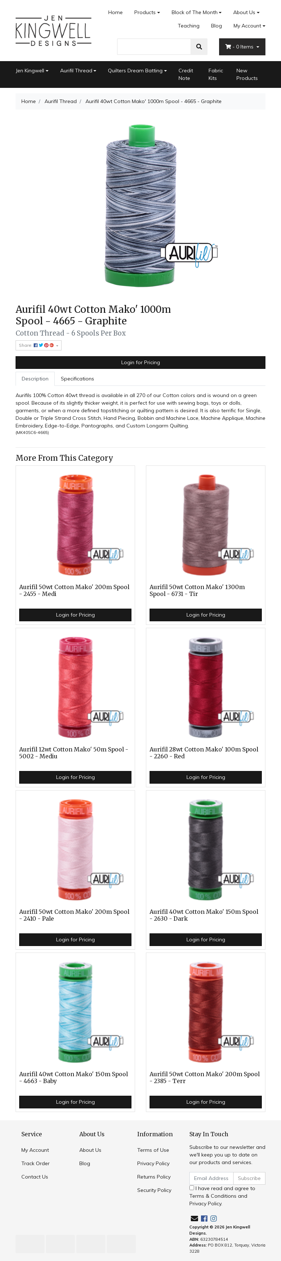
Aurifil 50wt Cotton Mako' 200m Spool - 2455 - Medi (74, 590)
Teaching (189, 25)
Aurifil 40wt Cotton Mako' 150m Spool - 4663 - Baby (73, 1078)
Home (115, 12)
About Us (244, 12)
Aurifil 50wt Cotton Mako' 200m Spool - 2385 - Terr (205, 1078)
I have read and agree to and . (222, 1196)
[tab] (35, 379)
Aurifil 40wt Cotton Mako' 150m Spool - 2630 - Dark (204, 915)
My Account (35, 1150)
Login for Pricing (140, 362)
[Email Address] (211, 1178)
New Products (247, 74)
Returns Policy (154, 1176)
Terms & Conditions (212, 1196)
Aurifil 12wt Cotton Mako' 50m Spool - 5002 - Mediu (73, 753)
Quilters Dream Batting (135, 70)
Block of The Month (195, 12)
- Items (240, 46)
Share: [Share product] (37, 345)
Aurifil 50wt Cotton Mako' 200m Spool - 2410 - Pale (74, 915)
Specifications (77, 378)
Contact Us (34, 1176)
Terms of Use (153, 1150)
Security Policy (154, 1190)
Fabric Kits (216, 74)
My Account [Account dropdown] (247, 25)
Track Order (35, 1163)
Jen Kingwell (30, 70)
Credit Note (186, 74)
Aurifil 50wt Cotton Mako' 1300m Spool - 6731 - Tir (197, 590)
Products (145, 12)
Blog (216, 25)
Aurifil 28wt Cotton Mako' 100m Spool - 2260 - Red (204, 753)
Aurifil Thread (76, 70)
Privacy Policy (153, 1163)
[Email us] (194, 1218)
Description (35, 378)
